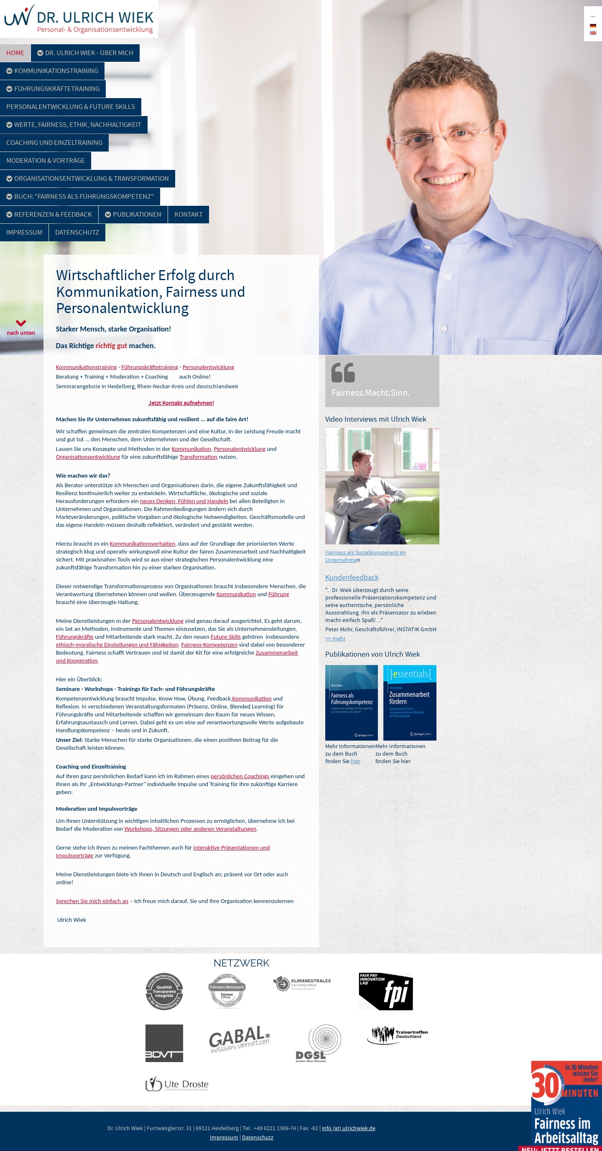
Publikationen (133, 214)
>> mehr (335, 638)
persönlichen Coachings (240, 776)
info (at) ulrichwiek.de (348, 1128)
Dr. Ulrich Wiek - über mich (85, 52)
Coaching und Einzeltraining (54, 142)
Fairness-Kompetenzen (209, 644)
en (593, 33)
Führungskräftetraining (52, 88)
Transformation (199, 456)
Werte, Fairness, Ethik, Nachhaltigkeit (73, 124)
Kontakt (188, 214)
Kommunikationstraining (52, 70)
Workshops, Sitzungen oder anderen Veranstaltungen (190, 828)
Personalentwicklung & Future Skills (70, 106)
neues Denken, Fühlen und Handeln (184, 501)
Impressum (24, 232)
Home (15, 52)
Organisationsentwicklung (88, 456)
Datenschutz (77, 232)
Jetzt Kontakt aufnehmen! (181, 403)
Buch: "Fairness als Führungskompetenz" (80, 196)
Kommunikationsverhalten (142, 543)
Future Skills (226, 636)
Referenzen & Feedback (49, 214)
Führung (278, 594)
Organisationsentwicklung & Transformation (87, 178)
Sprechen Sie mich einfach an (92, 901)
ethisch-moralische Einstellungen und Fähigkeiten (117, 644)
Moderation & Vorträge (45, 160)
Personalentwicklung (208, 367)
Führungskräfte (75, 636)
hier (355, 761)
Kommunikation (191, 449)
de (593, 26)
